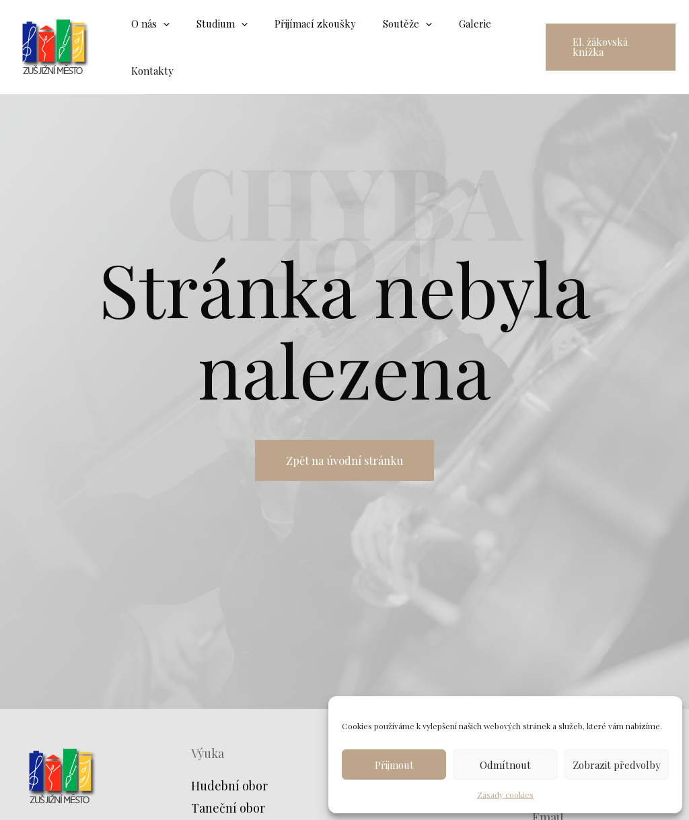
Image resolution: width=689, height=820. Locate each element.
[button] (606, 47)
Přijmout (394, 765)
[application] (159, 23)
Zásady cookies (505, 794)
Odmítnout (505, 765)
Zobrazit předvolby (617, 765)
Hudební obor (229, 786)
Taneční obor (228, 808)
